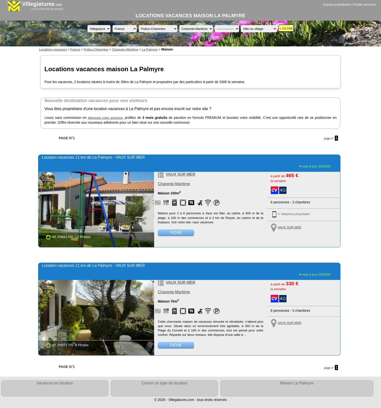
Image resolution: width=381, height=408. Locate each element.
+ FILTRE (286, 28)
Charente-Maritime (125, 49)
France (75, 49)
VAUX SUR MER (180, 174)
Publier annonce (364, 4)
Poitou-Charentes (96, 49)
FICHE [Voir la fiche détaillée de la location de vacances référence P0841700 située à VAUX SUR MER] (176, 233)
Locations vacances (53, 49)
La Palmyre (150, 49)
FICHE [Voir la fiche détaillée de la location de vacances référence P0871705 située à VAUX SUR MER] (176, 345)
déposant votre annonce (105, 118)
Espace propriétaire (337, 4)
